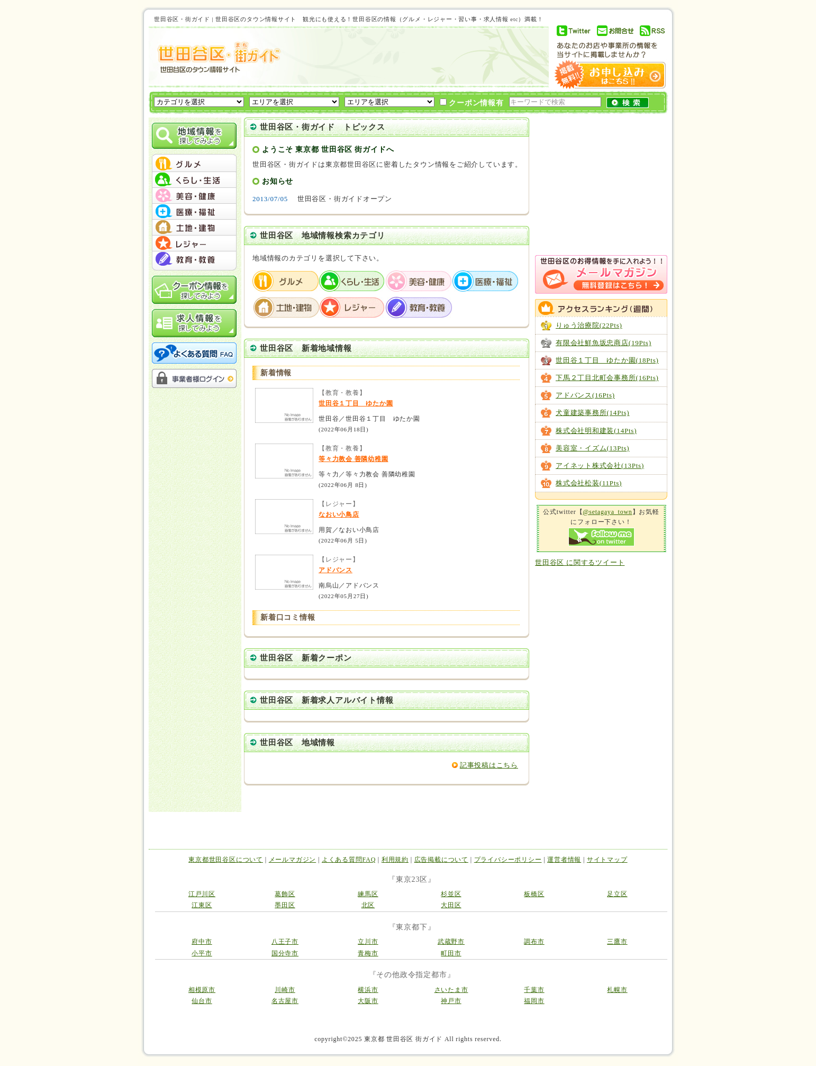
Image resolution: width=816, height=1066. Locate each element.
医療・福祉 (485, 281)
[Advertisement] (410, 57)
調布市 (534, 941)
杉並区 (451, 894)
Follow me (601, 537)
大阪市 (368, 1001)
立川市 (368, 941)
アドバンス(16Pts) (585, 395)
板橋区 (534, 894)
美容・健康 (419, 281)
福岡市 (534, 1001)
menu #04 (194, 212)
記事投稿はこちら (489, 765)
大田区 (451, 905)
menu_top (194, 155)
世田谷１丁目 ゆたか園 (356, 403)
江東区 (202, 905)
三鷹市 (617, 941)
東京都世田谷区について (225, 859)
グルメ (285, 281)
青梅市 (368, 953)
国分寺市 (284, 953)
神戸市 (451, 1001)
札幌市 (617, 989)
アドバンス (335, 570)
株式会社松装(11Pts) (589, 483)
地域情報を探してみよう (194, 136)
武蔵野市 (451, 941)
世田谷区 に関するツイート (579, 562)
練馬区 (368, 894)
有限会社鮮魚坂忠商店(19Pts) (603, 343)
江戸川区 (201, 894)
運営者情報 (564, 859)
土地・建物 (285, 307)
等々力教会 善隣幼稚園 (353, 459)
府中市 (202, 941)
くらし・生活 (352, 281)
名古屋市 (284, 1001)
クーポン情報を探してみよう (194, 290)
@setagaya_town (607, 512)
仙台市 (202, 1001)
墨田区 (285, 905)
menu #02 (194, 180)
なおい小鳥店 (339, 514)
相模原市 (201, 989)
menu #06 (194, 243)
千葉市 (534, 989)
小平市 (202, 953)
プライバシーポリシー (508, 859)
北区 (368, 905)
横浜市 (368, 989)
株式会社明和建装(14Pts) (596, 431)
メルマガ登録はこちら (601, 274)
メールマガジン (292, 859)
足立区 (617, 894)
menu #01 (194, 164)
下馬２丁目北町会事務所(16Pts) (607, 378)
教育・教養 (419, 307)
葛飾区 (285, 894)
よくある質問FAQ (349, 859)
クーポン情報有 (472, 102)
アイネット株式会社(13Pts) (600, 465)
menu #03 (194, 196)
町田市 (451, 953)
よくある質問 (194, 353)
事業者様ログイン (194, 378)
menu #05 (194, 228)
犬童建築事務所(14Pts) (592, 413)
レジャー (352, 307)
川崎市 (285, 989)
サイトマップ (607, 859)
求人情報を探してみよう (194, 323)
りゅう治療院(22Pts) (589, 325)
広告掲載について (441, 859)
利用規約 (395, 859)
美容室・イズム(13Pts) (592, 448)
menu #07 (194, 259)
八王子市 (284, 941)
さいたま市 (451, 989)
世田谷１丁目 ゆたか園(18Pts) (607, 360)
